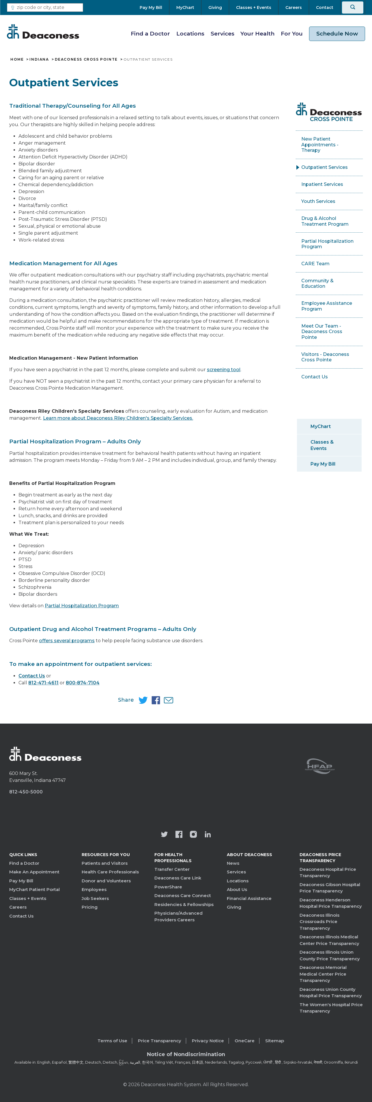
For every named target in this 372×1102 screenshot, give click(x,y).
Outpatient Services (324, 167)
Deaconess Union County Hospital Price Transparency (331, 993)
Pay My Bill (323, 464)
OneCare (245, 1040)
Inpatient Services (322, 184)
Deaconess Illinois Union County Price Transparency (330, 955)
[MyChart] (185, 7)
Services (222, 33)
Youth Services (318, 201)
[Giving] (215, 7)
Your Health (257, 33)
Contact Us (31, 676)
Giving (234, 907)
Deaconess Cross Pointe (86, 59)
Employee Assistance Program (326, 306)
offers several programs (67, 640)
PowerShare (168, 887)
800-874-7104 (83, 683)
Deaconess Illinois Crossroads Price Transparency (319, 921)
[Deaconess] (43, 31)
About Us (237, 889)
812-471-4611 (43, 683)
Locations (190, 33)
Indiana (39, 59)
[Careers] (293, 7)
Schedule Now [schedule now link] (337, 33)
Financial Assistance (249, 898)
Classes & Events (322, 445)
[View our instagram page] (193, 835)
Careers (18, 907)
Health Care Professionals (110, 872)
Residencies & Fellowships (184, 904)
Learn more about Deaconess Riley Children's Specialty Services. (118, 418)
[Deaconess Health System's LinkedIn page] (208, 835)
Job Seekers (95, 898)
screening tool (223, 369)
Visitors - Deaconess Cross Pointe (325, 357)
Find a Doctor (150, 33)
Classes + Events (27, 898)
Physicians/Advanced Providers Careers (178, 916)
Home (17, 59)
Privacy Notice (208, 1040)
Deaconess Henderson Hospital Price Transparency (331, 903)
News (233, 863)
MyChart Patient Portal (34, 889)
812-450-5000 (26, 792)
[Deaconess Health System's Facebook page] (179, 835)
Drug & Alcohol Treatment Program (325, 221)
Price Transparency (159, 1040)
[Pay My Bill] (154, 7)
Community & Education (317, 283)
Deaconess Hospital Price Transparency (328, 872)
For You (292, 33)
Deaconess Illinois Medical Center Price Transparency (329, 940)
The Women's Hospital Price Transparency (331, 1008)
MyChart (321, 426)
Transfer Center (172, 869)
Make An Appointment (34, 872)
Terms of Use (112, 1040)
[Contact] (324, 7)
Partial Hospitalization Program (82, 605)
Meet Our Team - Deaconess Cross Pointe (321, 331)
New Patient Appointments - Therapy (320, 144)
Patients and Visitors (105, 863)
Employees (94, 889)
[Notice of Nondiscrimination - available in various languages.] (186, 1055)
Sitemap (274, 1040)
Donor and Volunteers (106, 881)
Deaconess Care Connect (182, 895)
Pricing (90, 907)
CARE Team (315, 263)
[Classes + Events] (253, 7)
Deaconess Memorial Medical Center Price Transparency (323, 974)
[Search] (353, 7)
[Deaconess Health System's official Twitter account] (164, 835)
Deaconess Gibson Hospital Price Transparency (330, 888)
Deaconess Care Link (177, 878)
